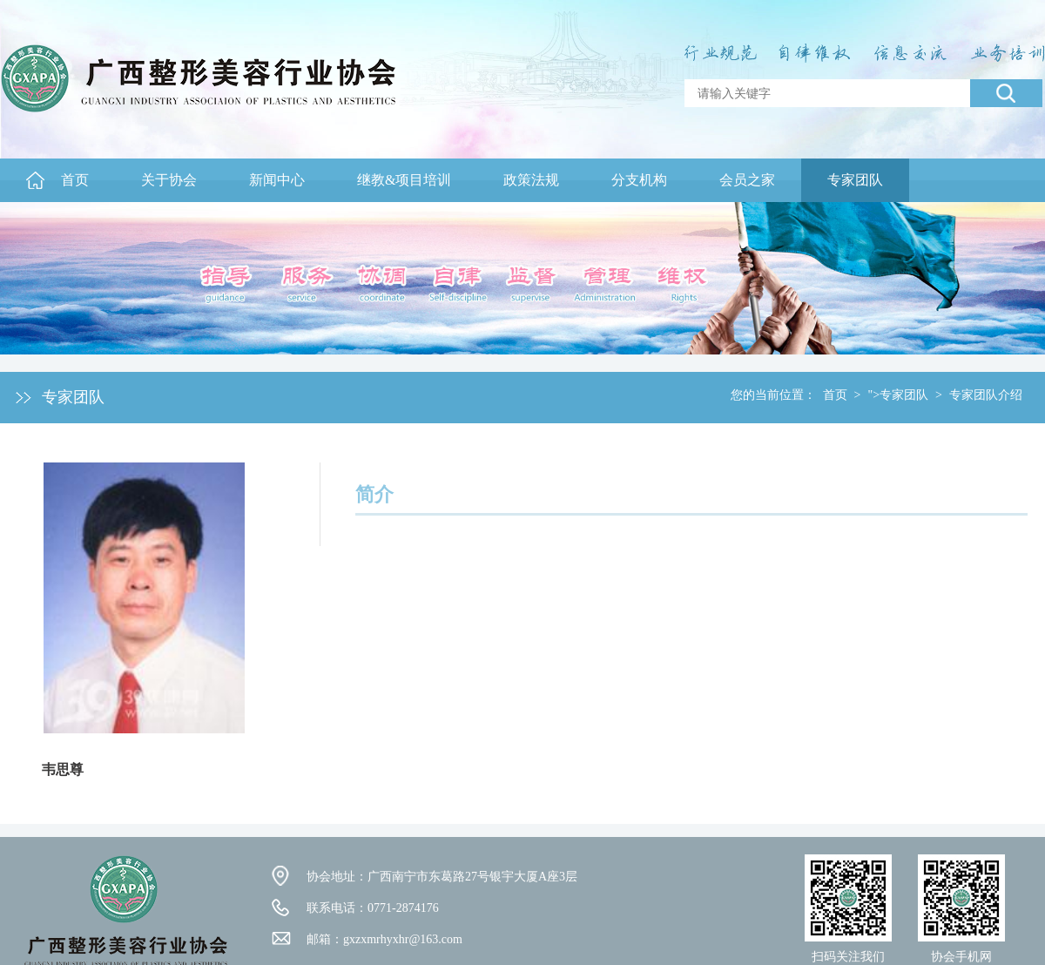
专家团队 (855, 179)
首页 (75, 179)
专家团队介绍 (985, 395)
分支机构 (639, 179)
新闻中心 (277, 179)
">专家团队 (897, 395)
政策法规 (531, 179)
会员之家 (747, 179)
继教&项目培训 (404, 179)
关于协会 (169, 179)
